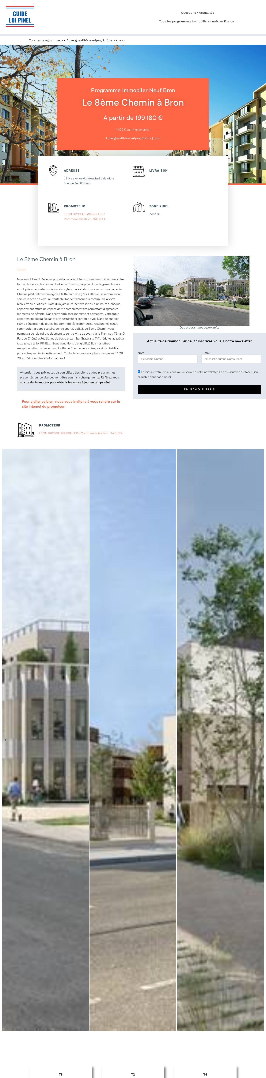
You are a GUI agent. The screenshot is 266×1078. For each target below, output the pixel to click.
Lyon (121, 40)
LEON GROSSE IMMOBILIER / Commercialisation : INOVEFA (81, 433)
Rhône (107, 40)
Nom (141, 353)
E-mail (205, 353)
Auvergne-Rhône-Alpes (83, 40)
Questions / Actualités (197, 12)
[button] (6, 740)
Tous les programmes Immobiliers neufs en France (197, 21)
